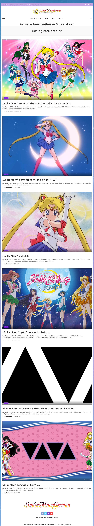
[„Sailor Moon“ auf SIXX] (47, 222)
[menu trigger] (4, 18)
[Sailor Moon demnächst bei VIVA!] (47, 454)
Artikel (6, 97)
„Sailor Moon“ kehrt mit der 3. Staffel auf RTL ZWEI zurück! (46, 103)
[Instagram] (89, 4)
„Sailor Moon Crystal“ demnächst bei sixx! (33, 332)
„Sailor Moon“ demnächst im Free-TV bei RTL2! (37, 179)
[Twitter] (87, 4)
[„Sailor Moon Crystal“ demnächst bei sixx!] (47, 298)
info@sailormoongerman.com (10, 4)
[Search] (91, 18)
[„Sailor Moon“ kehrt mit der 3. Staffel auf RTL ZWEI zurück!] (47, 69)
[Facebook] (85, 4)
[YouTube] (91, 4)
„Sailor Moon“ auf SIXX (19, 256)
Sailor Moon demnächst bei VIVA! (27, 488)
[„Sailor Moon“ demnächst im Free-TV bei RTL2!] (47, 146)
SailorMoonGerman (8, 111)
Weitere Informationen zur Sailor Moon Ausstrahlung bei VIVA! (44, 410)
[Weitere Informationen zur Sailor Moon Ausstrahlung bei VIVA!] (47, 375)
